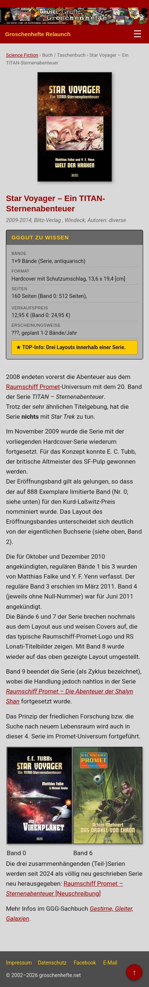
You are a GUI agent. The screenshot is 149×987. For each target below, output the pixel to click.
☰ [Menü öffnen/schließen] (137, 33)
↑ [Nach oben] (134, 972)
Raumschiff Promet (33, 386)
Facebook (85, 963)
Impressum (19, 963)
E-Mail (110, 963)
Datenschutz (52, 963)
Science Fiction (22, 55)
